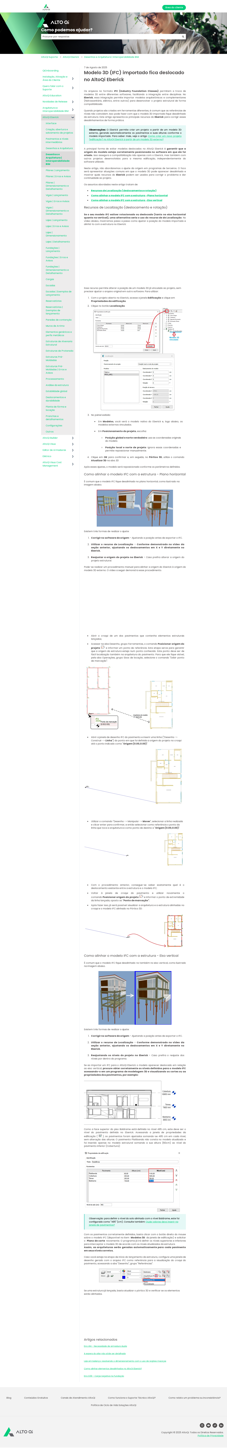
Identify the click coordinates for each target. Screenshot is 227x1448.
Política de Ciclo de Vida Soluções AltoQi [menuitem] (113, 1405)
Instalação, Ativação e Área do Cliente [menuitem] (55, 78)
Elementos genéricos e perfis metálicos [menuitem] (59, 333)
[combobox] (110, 36)
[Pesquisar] (183, 36)
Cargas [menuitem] (50, 279)
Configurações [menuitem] (54, 425)
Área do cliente (174, 7)
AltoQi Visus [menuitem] (49, 444)
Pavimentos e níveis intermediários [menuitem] (57, 140)
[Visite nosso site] (215, 1425)
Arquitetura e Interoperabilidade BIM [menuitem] (55, 109)
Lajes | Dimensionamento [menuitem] (56, 234)
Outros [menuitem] (50, 431)
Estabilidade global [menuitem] (56, 391)
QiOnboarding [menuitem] (50, 70)
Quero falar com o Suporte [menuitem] (53, 87)
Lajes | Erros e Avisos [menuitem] (57, 226)
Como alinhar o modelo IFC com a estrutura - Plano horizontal (129, 195)
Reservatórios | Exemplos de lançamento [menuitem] (54, 310)
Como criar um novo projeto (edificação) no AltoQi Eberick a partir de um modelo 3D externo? (135, 137)
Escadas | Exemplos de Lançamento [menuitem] (59, 293)
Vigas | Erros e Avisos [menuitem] (57, 201)
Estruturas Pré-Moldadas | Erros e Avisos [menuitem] (56, 369)
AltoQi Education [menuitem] (52, 95)
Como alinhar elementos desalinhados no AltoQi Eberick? (113, 1368)
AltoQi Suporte (49, 57)
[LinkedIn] (221, 1425)
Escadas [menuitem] (50, 285)
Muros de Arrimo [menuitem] (55, 326)
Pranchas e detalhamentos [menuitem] (54, 417)
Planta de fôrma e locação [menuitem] (56, 408)
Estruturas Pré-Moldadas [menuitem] (54, 358)
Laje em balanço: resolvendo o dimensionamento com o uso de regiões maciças (125, 1361)
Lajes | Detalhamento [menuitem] (58, 241)
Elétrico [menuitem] (47, 456)
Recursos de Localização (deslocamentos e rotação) (123, 190)
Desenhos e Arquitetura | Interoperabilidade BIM (111, 57)
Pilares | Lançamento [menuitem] (57, 170)
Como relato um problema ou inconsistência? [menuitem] (195, 1397)
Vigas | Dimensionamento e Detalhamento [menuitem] (57, 211)
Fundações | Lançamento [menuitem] (53, 249)
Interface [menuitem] (51, 123)
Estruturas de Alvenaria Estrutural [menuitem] (59, 343)
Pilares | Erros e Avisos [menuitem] (58, 176)
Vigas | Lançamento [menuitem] (57, 195)
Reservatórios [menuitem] (54, 301)
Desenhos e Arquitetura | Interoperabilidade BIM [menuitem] (57, 159)
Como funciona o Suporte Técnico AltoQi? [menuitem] (132, 1397)
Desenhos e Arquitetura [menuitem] (59, 148)
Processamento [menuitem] (55, 379)
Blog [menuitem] (8, 1397)
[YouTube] (208, 1425)
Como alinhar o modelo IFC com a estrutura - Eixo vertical (126, 200)
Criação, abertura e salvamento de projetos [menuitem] (59, 131)
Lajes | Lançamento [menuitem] (56, 220)
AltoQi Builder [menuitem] (50, 438)
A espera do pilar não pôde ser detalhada (105, 1353)
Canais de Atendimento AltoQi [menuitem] (78, 1397)
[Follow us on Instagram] (202, 1425)
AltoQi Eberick (71, 57)
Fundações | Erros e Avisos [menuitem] (57, 259)
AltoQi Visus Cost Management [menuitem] (52, 464)
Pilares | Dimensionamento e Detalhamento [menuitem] (57, 186)
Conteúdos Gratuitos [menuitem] (36, 1397)
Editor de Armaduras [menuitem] (54, 450)
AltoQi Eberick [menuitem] (51, 117)
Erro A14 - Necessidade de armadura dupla (105, 1346)
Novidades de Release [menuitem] (55, 101)
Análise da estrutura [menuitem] (57, 385)
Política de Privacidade (211, 1435)
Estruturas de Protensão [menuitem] (59, 350)
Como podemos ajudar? (67, 30)
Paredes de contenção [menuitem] (59, 319)
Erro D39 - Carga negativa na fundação (104, 1376)
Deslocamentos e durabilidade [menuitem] (56, 399)
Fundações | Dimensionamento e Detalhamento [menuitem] (57, 270)
